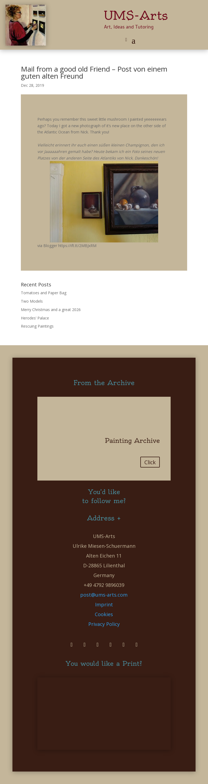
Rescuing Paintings (37, 326)
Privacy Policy (104, 624)
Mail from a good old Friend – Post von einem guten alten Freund (94, 72)
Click (150, 462)
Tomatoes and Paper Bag (43, 292)
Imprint (104, 604)
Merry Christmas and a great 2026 (51, 309)
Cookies (104, 614)
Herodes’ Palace (35, 318)
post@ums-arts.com (104, 594)
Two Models (32, 301)
